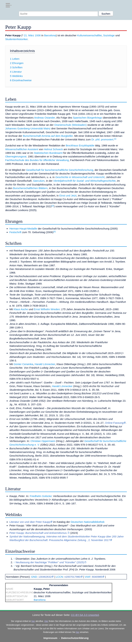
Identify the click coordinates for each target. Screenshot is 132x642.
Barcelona (50, 35)
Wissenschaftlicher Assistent (21, 149)
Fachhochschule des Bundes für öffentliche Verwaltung (37, 160)
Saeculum (39, 180)
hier (33, 621)
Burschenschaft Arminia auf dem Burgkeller (48, 135)
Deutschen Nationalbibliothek (87, 521)
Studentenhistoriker (16, 39)
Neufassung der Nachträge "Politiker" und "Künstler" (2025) (50, 562)
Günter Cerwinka (23, 364)
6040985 (97, 576)
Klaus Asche (21, 309)
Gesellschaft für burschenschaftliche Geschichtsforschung (59, 169)
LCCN (59, 576)
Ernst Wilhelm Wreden (47, 309)
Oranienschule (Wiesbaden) (70, 124)
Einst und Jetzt (67, 195)
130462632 (44, 576)
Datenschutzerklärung (75, 637)
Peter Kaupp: (38, 532)
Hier (46, 621)
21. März (29, 35)
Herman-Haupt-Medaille (23, 228)
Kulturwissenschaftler (89, 35)
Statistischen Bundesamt (48, 152)
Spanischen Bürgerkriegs (87, 117)
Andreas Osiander (44, 117)
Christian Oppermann (42, 441)
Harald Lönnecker (45, 364)
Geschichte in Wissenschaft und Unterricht (79, 177)
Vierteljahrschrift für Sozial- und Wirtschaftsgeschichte (84, 180)
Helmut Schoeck (53, 149)
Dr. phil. (95, 139)
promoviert (107, 139)
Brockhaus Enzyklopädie (80, 145)
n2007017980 (72, 576)
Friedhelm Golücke (41, 496)
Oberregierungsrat (15, 156)
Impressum (50, 637)
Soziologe (109, 35)
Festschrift (15, 232)
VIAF (88, 576)
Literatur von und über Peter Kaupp (29, 521)
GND (34, 576)
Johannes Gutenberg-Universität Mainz (27, 128)
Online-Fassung (114, 422)
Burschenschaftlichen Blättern (30, 188)
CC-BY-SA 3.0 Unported (85, 614)
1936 (38, 35)
